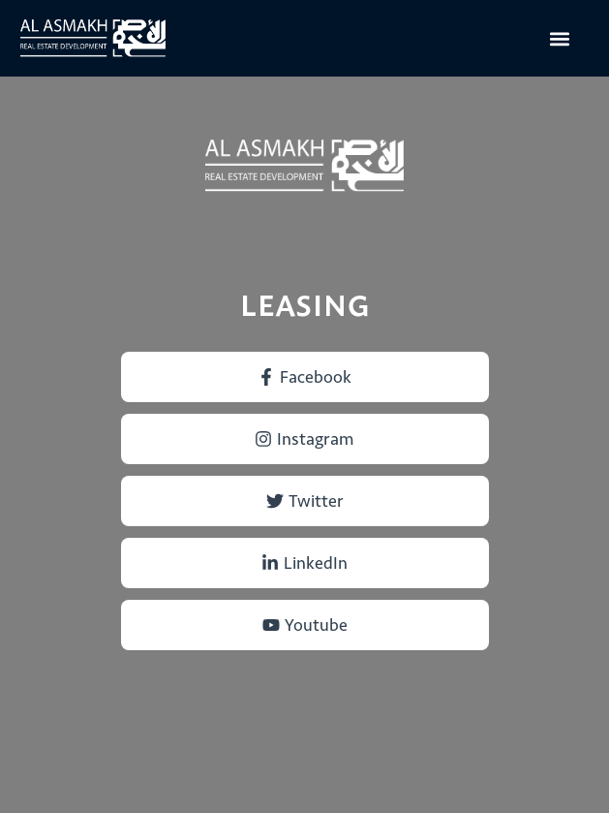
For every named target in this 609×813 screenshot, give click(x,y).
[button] (560, 38)
